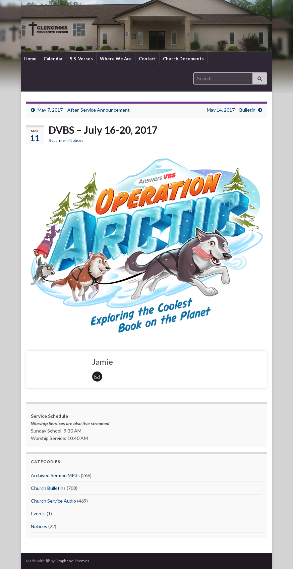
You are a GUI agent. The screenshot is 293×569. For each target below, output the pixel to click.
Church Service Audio (53, 501)
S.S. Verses (81, 58)
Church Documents (183, 58)
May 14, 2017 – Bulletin (231, 110)
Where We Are (116, 58)
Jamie (59, 140)
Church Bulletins (48, 488)
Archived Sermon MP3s (55, 475)
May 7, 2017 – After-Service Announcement (84, 110)
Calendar (53, 58)
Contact (147, 58)
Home (30, 58)
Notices (76, 140)
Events (38, 513)
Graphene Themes (72, 560)
